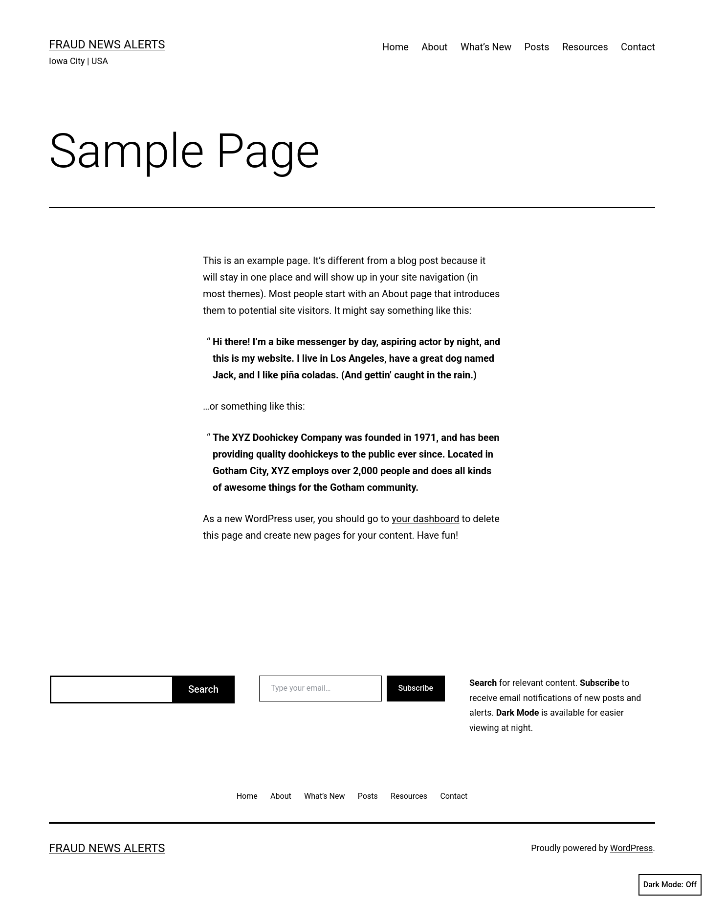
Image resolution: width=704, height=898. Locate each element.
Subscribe (415, 688)
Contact (638, 47)
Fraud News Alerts (107, 44)
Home (395, 47)
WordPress (631, 848)
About (434, 47)
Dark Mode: (670, 885)
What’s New (486, 47)
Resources (585, 47)
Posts (537, 47)
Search (203, 689)
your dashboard (425, 519)
